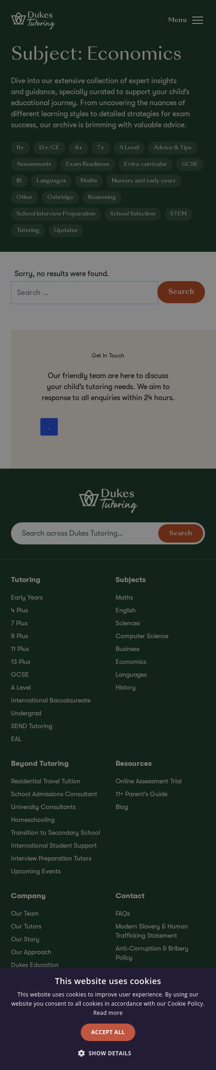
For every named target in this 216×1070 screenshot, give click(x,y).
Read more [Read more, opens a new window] (108, 1013)
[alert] (108, 535)
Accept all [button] (108, 1032)
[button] (108, 1053)
